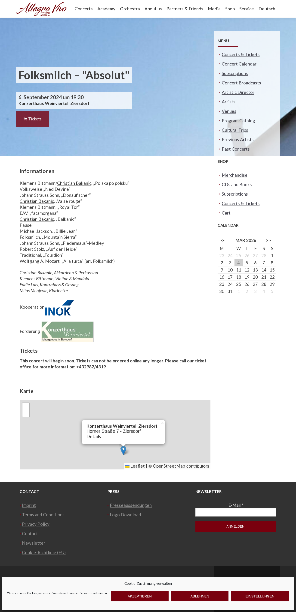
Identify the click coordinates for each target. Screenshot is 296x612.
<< (223, 240)
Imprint (29, 505)
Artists (228, 101)
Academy (106, 8)
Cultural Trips (235, 130)
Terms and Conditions (43, 514)
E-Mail (235, 505)
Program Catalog (238, 120)
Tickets (32, 118)
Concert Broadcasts (241, 82)
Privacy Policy (35, 524)
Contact (30, 533)
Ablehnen (200, 596)
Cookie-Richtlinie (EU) (44, 552)
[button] (123, 450)
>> (268, 240)
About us (153, 8)
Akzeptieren (140, 596)
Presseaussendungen (131, 505)
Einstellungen (259, 596)
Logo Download (125, 514)
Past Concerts (236, 149)
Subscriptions (235, 73)
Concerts (84, 8)
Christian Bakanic (74, 183)
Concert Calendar (239, 63)
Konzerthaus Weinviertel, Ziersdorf (53, 103)
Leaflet (135, 466)
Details (93, 436)
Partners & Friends (184, 8)
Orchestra (130, 8)
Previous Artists (238, 139)
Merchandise (234, 175)
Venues (229, 111)
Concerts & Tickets (241, 54)
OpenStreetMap (169, 466)
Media (214, 8)
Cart (226, 212)
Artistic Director (238, 92)
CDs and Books (237, 184)
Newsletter (33, 543)
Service (246, 8)
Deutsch (267, 8)
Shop (230, 8)
